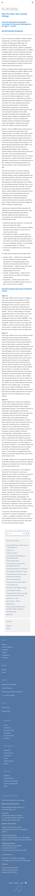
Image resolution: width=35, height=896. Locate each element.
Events (6, 725)
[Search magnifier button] (26, 533)
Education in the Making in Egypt (16, 587)
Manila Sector (10, 604)
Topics (8, 628)
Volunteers (7, 738)
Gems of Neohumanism (13, 579)
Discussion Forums (9, 730)
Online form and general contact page (13, 800)
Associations (7, 733)
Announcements (11, 611)
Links (21, 883)
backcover (9, 614)
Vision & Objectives (7, 647)
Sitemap (8, 626)
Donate (16, 883)
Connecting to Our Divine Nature (16, 582)
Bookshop (6, 775)
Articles (6, 763)
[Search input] (15, 533)
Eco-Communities (9, 735)
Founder (4, 652)
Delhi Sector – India (12, 598)
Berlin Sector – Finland (13, 601)
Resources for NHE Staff (11, 783)
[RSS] (15, 890)
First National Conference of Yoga (16, 571)
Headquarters (6, 655)
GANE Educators (7, 688)
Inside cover (10, 550)
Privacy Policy (6, 711)
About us (4, 644)
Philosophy (5, 649)
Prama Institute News (12, 561)
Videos (6, 786)
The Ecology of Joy (12, 585)
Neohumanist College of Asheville (12, 691)
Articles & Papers (8, 778)
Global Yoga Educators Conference (17, 568)
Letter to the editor (11, 553)
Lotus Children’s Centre (13, 590)
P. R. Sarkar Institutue (8, 695)
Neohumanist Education (9, 684)
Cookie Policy (6, 707)
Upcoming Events (9, 761)
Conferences (7, 728)
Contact (10, 883)
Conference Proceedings (11, 781)
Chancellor (5, 657)
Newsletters (7, 750)
